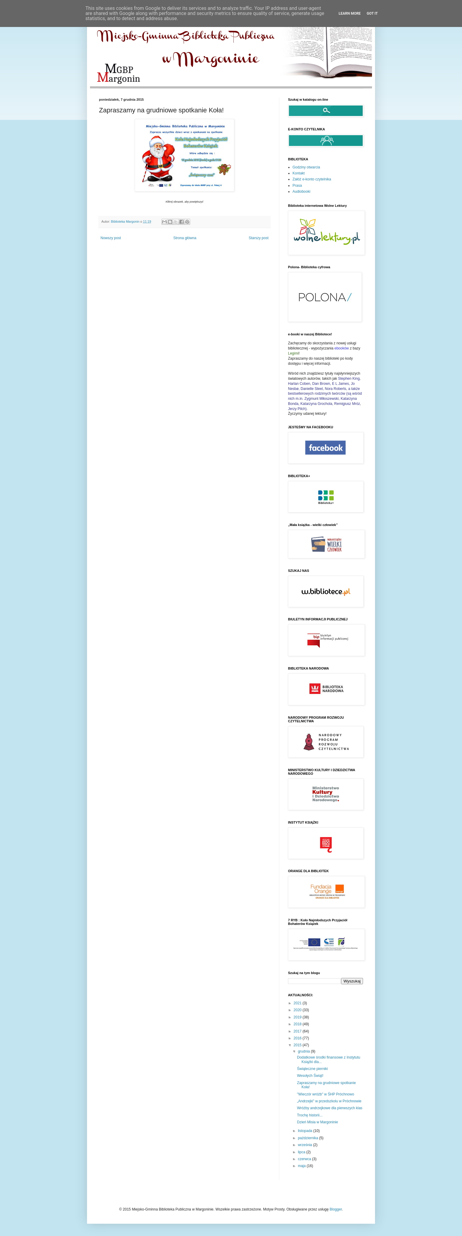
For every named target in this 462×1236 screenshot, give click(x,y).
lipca (302, 1152)
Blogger (336, 1209)
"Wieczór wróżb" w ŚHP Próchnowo (325, 1094)
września (305, 1145)
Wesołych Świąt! (310, 1076)
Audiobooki (301, 191)
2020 (298, 1010)
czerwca (305, 1159)
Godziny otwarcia (306, 167)
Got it (372, 13)
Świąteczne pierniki (312, 1069)
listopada (305, 1131)
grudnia (304, 1051)
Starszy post (258, 238)
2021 (298, 1003)
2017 (298, 1031)
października (308, 1138)
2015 (298, 1045)
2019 (298, 1017)
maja (302, 1166)
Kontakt (298, 173)
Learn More (350, 13)
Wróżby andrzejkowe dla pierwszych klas (329, 1108)
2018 (298, 1024)
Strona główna (184, 238)
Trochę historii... (309, 1115)
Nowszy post (110, 238)
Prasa (297, 185)
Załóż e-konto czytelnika (311, 179)
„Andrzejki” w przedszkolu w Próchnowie (329, 1101)
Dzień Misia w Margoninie (317, 1122)
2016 (298, 1038)
